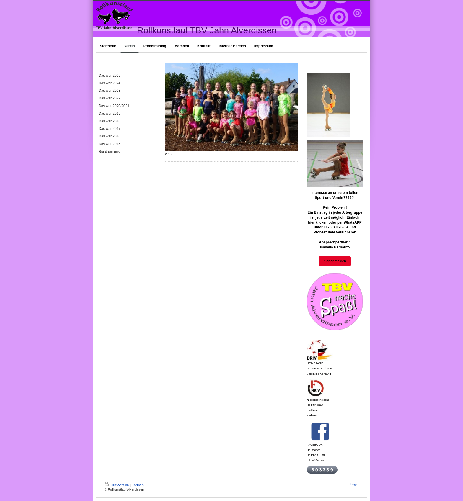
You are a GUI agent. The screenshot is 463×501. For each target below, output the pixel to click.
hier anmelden (335, 261)
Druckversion (117, 485)
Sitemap (137, 485)
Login (354, 484)
